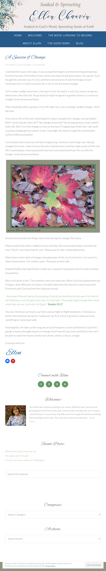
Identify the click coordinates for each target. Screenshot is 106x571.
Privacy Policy (50, 566)
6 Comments (39, 64)
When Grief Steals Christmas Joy (20, 451)
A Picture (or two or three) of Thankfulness (25, 460)
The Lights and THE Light (16, 455)
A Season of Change (25, 57)
